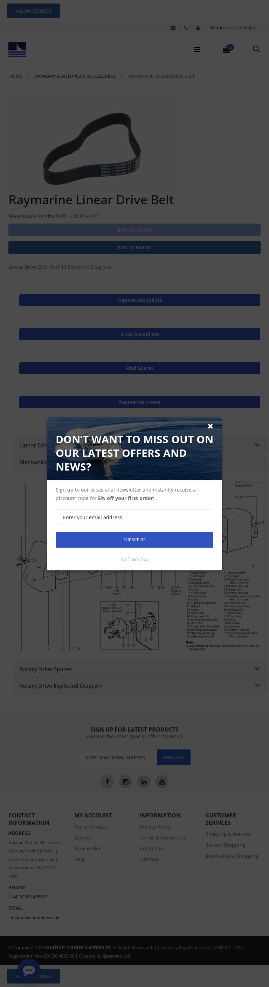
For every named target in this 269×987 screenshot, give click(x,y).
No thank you (134, 559)
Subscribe (134, 540)
